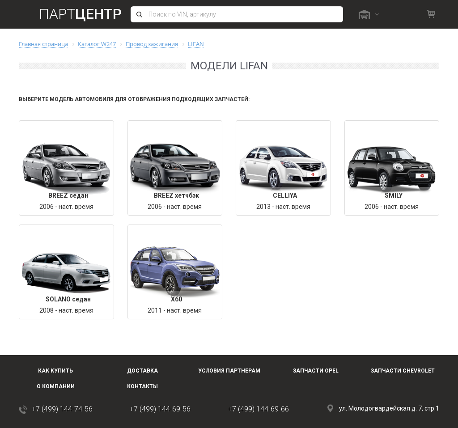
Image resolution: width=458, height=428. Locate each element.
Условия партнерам (229, 371)
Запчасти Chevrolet (403, 371)
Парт (80, 13)
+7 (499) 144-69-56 (160, 409)
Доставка (142, 371)
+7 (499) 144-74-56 (62, 409)
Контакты (142, 386)
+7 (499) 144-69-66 (258, 409)
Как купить (55, 371)
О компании (56, 386)
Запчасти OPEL (316, 371)
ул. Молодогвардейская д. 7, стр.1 (389, 408)
